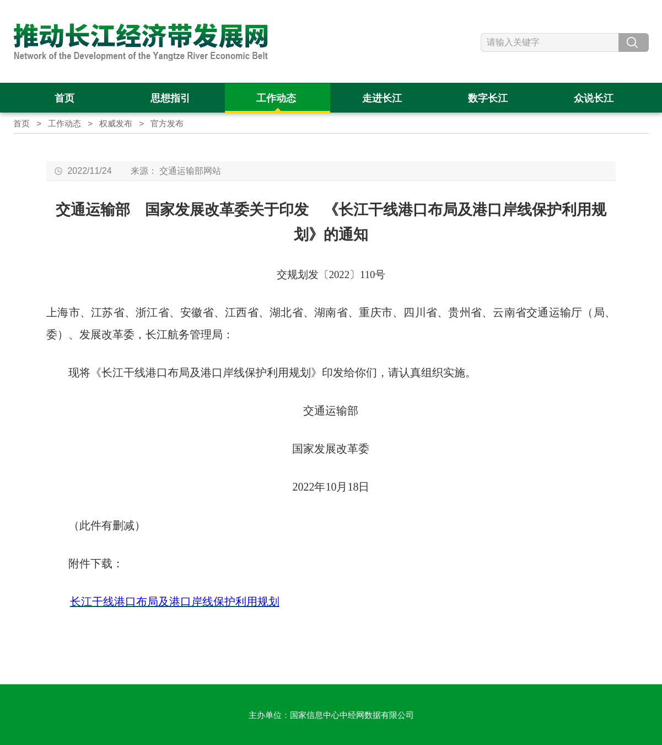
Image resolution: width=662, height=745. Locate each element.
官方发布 (167, 123)
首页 (21, 123)
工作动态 (64, 123)
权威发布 (115, 123)
